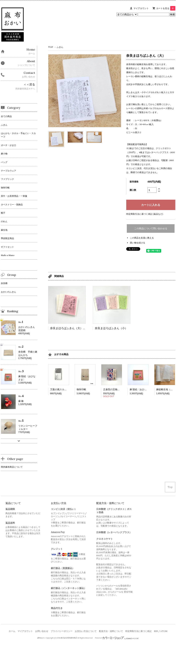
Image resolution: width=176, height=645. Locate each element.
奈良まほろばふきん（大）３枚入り (72, 328)
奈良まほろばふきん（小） (111, 328)
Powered (117, 638)
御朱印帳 (81, 389)
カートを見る (165, 8)
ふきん (60, 47)
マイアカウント (141, 8)
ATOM (163, 631)
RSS (156, 631)
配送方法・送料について (111, 631)
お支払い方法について (86, 631)
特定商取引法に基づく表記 (138, 631)
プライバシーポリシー (61, 631)
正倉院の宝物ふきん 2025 (117, 389)
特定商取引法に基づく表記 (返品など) (144, 214)
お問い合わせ (41, 631)
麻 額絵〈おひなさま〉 (142, 389)
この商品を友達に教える (142, 237)
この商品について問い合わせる (150, 228)
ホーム (12, 631)
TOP (50, 47)
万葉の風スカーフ (59, 389)
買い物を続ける (137, 242)
